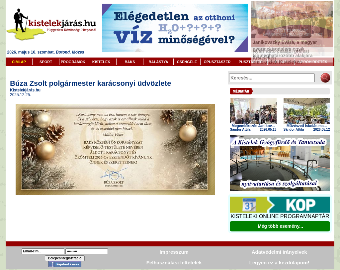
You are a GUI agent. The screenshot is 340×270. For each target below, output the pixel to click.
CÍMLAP (19, 62)
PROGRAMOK (73, 62)
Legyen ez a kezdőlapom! (279, 262)
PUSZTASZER (251, 62)
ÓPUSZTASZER (217, 62)
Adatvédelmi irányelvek (279, 252)
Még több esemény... (280, 226)
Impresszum (174, 252)
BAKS (130, 62)
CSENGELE (187, 62)
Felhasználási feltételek (174, 262)
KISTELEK (101, 62)
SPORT (46, 62)
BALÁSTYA (158, 62)
